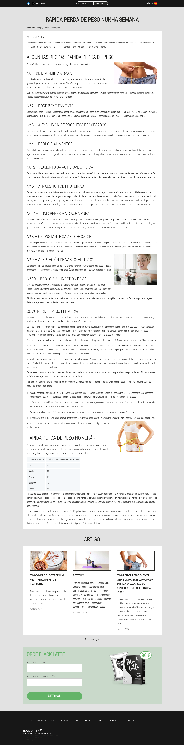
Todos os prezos (129, 720)
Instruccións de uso (46, 720)
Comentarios (64, 720)
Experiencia (28, 720)
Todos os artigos (92, 639)
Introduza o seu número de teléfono (42, 676)
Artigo (88, 720)
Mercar (54, 696)
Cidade (78, 720)
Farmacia (99, 720)
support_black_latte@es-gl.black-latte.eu (38, 733)
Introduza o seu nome (36, 662)
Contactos (112, 720)
